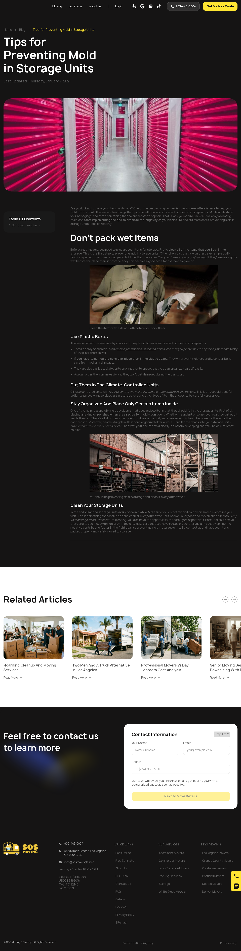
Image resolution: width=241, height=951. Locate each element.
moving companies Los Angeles (175, 208)
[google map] (142, 6)
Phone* (137, 762)
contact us (193, 527)
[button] (57, 6)
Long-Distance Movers (174, 868)
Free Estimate (124, 861)
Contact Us (123, 884)
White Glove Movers (172, 892)
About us (95, 6)
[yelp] (134, 6)
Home (8, 30)
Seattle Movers (212, 884)
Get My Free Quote (220, 6)
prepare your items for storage (137, 249)
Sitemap (121, 922)
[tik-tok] (159, 6)
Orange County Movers (217, 861)
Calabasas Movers (214, 868)
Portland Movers (213, 876)
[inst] (150, 6)
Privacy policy (228, 943)
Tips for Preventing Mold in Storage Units (64, 30)
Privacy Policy (124, 915)
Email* (187, 743)
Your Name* (139, 743)
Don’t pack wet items (26, 225)
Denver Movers (212, 892)
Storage (164, 884)
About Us (121, 868)
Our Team (122, 876)
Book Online (123, 853)
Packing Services (170, 876)
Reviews (121, 907)
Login (118, 6)
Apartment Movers (171, 853)
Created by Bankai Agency (138, 943)
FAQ (118, 892)
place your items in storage (113, 208)
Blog (22, 30)
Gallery (120, 899)
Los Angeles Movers (215, 853)
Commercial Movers (172, 861)
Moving (57, 6)
